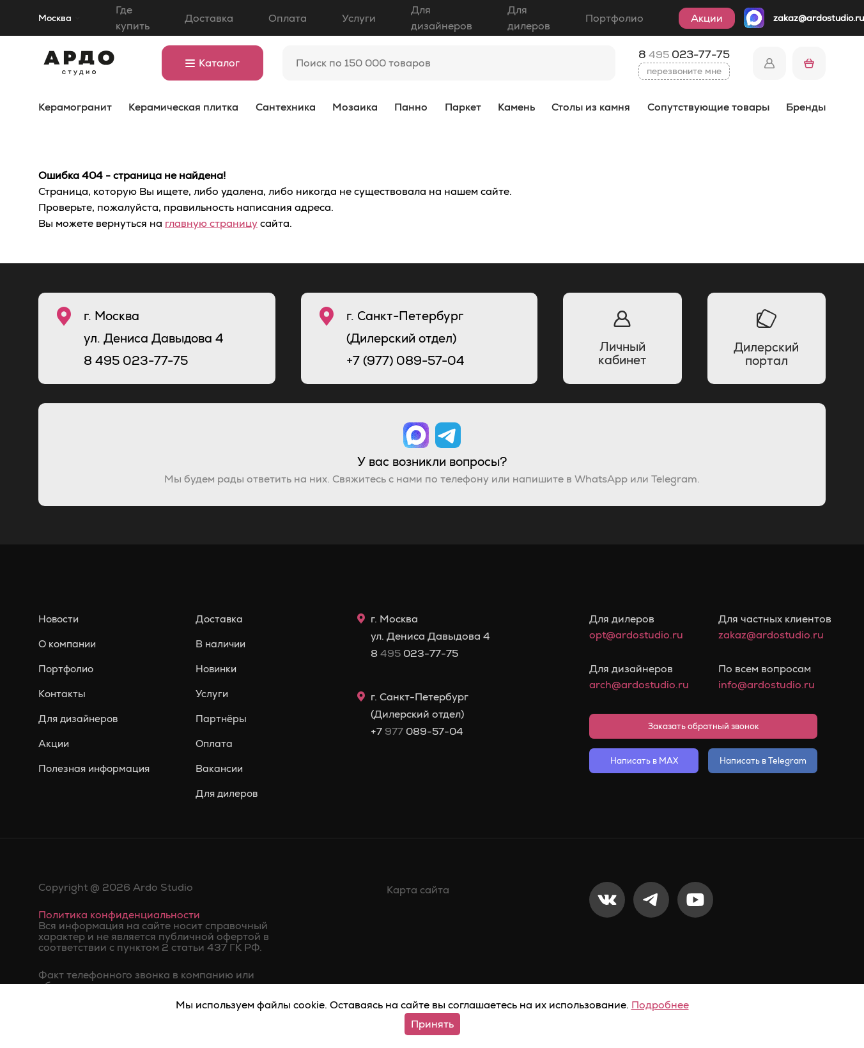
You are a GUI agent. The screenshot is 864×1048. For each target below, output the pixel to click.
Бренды (806, 107)
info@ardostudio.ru (766, 684)
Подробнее (660, 1005)
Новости (59, 619)
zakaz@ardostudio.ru (818, 18)
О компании (69, 644)
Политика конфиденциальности (119, 914)
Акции (707, 18)
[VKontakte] (607, 942)
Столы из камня (591, 107)
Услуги (359, 18)
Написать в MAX (644, 760)
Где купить (133, 18)
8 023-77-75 (684, 54)
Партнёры (227, 719)
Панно (411, 107)
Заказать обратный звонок (703, 726)
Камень (516, 107)
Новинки (223, 669)
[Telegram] (651, 942)
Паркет (463, 107)
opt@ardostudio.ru (636, 634)
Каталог (212, 63)
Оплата (287, 18)
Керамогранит (75, 107)
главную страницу (211, 223)
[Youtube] (695, 942)
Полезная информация (96, 768)
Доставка (209, 18)
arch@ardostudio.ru (638, 684)
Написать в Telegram (763, 760)
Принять (432, 1024)
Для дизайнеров (441, 18)
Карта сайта (418, 890)
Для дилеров (528, 18)
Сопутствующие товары (708, 107)
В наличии (227, 644)
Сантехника (286, 107)
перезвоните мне (684, 71)
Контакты (62, 694)
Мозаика (355, 107)
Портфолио (614, 18)
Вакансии (226, 768)
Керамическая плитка (183, 107)
